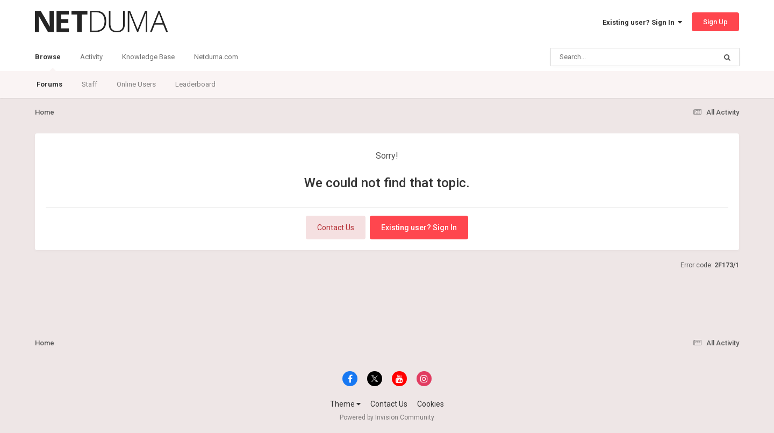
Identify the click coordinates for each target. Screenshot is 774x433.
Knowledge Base (148, 57)
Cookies (430, 404)
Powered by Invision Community (387, 417)
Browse (48, 62)
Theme (345, 404)
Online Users (136, 84)
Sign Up (715, 22)
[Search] (605, 57)
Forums (49, 84)
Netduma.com (216, 57)
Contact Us (335, 227)
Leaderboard (195, 84)
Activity (91, 57)
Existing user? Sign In (642, 22)
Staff (89, 84)
